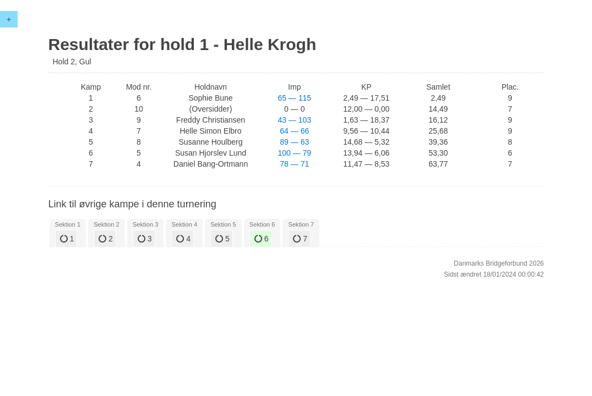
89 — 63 (294, 142)
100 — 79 (294, 152)
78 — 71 (294, 164)
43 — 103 (294, 120)
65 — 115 (294, 98)
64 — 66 (294, 131)
